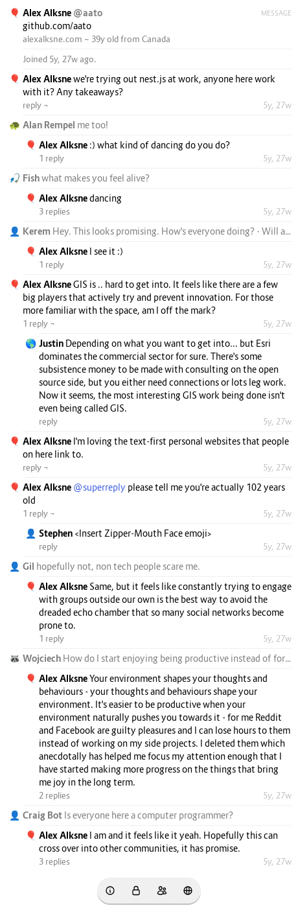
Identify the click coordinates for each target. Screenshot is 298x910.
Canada (156, 39)
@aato (87, 12)
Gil (29, 566)
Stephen (56, 533)
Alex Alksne (48, 12)
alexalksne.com (52, 39)
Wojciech (43, 658)
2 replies (54, 795)
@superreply (99, 487)
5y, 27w (277, 105)
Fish (32, 177)
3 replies (54, 211)
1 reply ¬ (39, 323)
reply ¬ (36, 105)
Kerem (37, 231)
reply (48, 421)
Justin (52, 343)
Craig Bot (43, 815)
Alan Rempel (50, 124)
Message (276, 13)
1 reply (51, 158)
